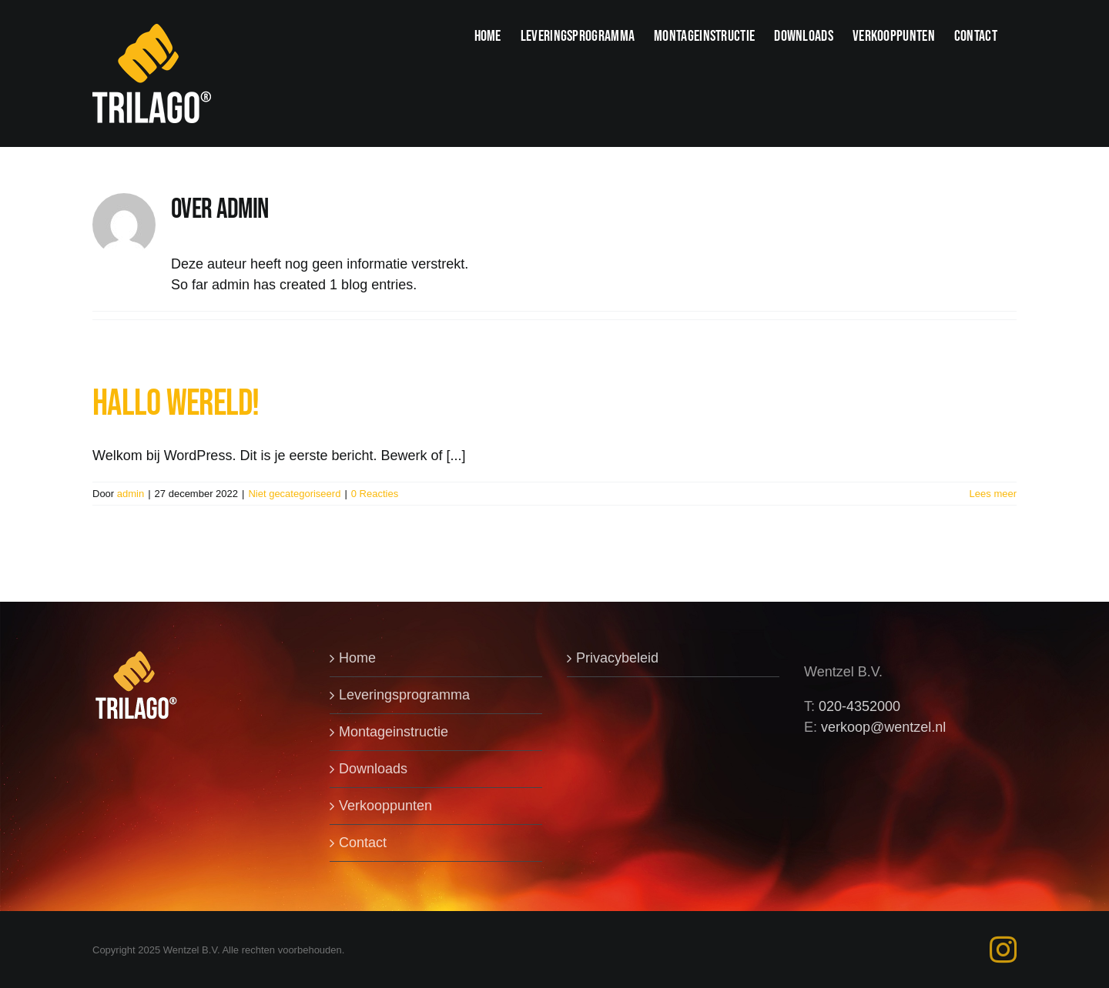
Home (357, 658)
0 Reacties (374, 493)
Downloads (373, 768)
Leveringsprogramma (404, 695)
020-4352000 (859, 706)
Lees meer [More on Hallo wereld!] (993, 493)
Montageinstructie (393, 731)
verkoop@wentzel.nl (883, 727)
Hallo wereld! (176, 404)
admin (130, 493)
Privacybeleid (617, 658)
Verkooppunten (385, 805)
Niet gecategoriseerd (294, 493)
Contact (363, 842)
